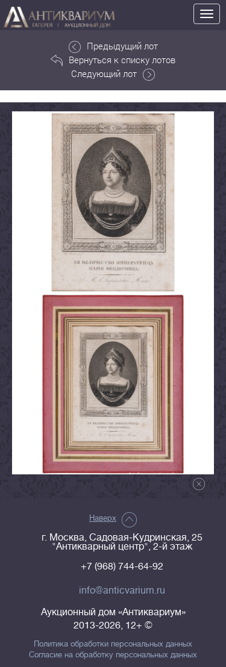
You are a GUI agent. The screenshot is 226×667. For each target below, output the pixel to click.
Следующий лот (113, 74)
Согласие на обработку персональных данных (113, 655)
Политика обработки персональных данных (113, 644)
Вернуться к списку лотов (113, 60)
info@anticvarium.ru (122, 590)
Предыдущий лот (113, 46)
